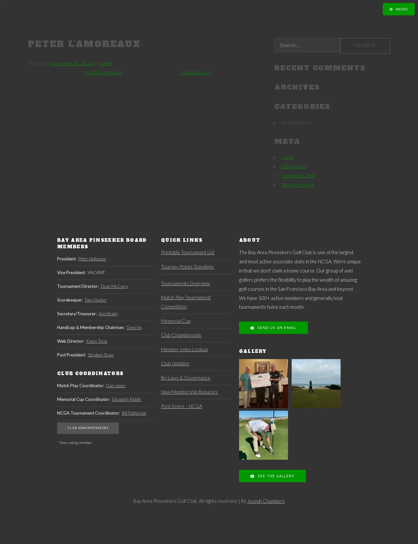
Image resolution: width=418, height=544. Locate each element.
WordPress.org (297, 185)
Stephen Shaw (101, 354)
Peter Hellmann (92, 258)
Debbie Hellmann (103, 72)
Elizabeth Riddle (126, 399)
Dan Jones (115, 385)
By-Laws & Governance (185, 378)
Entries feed (293, 166)
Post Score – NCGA (181, 406)
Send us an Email (276, 328)
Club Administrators (88, 428)
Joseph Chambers (266, 501)
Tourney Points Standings (187, 267)
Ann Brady (108, 313)
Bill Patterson (134, 413)
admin (106, 63)
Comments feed (297, 175)
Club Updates (175, 363)
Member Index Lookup (184, 349)
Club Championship (181, 335)
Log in (287, 157)
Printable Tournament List (188, 252)
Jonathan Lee (195, 72)
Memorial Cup (175, 321)
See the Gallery (275, 476)
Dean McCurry (114, 286)
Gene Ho (134, 327)
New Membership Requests (189, 392)
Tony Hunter (95, 300)
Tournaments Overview (185, 283)
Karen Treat (96, 341)
